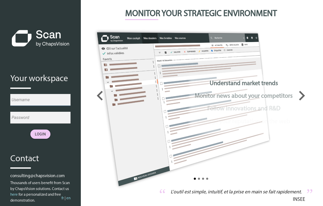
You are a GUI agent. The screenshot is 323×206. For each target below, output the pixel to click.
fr (63, 198)
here (14, 195)
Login (40, 134)
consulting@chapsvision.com (37, 176)
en (68, 198)
